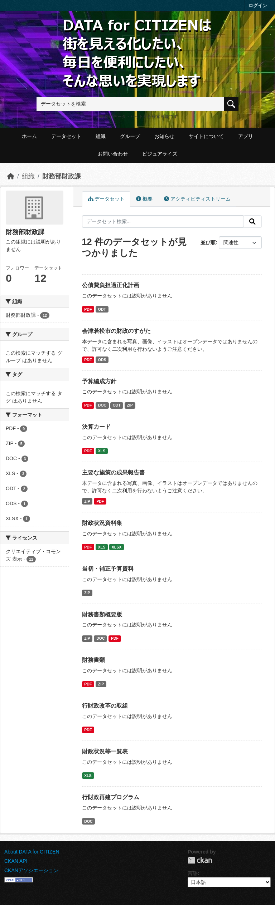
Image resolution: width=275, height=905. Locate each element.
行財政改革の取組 (105, 706)
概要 (144, 199)
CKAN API (16, 861)
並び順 (208, 242)
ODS (102, 360)
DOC (102, 405)
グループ (130, 136)
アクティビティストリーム (197, 199)
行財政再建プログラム (110, 797)
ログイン (258, 5)
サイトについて (206, 136)
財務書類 (93, 660)
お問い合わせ (113, 154)
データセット (66, 136)
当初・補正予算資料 (108, 569)
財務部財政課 (61, 176)
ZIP (129, 405)
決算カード (96, 427)
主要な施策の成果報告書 (113, 472)
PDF (88, 309)
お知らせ (164, 136)
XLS (101, 451)
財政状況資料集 (102, 523)
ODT (102, 309)
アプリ (245, 136)
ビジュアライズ (159, 154)
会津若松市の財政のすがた (116, 331)
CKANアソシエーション (31, 870)
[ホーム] (10, 176)
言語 (193, 873)
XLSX (116, 547)
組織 (101, 136)
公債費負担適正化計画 (110, 285)
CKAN (200, 860)
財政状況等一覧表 (105, 751)
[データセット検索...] (163, 221)
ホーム (29, 136)
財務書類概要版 (102, 614)
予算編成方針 (99, 381)
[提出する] (252, 221)
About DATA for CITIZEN (31, 852)
